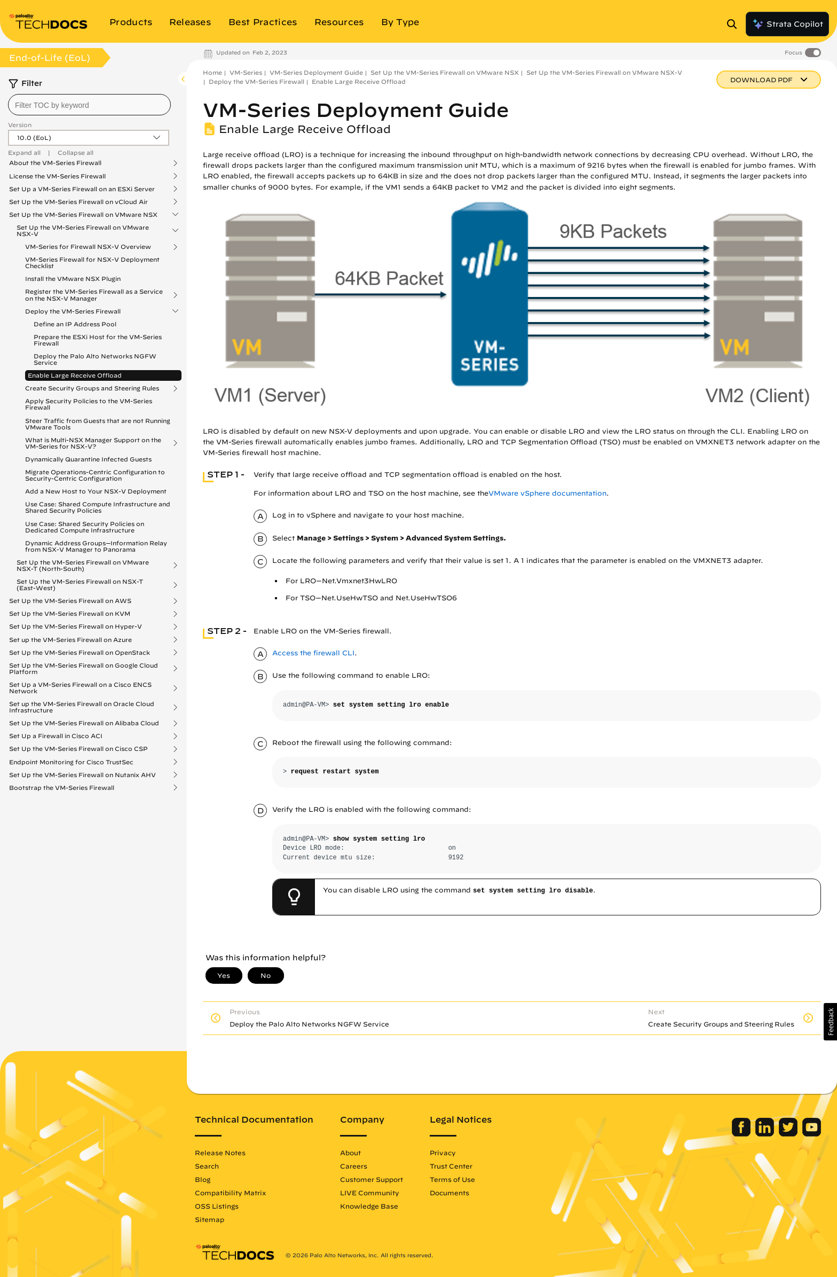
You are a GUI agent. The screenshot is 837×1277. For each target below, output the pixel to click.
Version (19, 124)
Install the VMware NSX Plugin (73, 278)
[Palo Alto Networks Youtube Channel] (811, 1134)
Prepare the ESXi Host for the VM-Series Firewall (98, 340)
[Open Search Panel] (735, 24)
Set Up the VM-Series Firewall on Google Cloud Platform (83, 668)
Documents (449, 1192)
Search (207, 1166)
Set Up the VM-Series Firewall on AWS (70, 601)
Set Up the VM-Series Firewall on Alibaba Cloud (84, 723)
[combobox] (89, 104)
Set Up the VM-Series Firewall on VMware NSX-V (83, 230)
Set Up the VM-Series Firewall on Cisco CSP (78, 749)
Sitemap (209, 1219)
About (350, 1152)
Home (212, 72)
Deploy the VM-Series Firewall (73, 311)
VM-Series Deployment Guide (316, 72)
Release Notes (220, 1152)
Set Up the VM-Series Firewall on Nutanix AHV (82, 775)
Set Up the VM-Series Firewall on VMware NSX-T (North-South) (83, 565)
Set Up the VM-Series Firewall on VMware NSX (83, 214)
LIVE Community (369, 1192)
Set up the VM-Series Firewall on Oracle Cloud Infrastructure (81, 707)
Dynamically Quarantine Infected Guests (88, 459)
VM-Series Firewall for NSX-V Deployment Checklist (92, 262)
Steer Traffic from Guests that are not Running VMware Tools (97, 423)
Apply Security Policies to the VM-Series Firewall (88, 404)
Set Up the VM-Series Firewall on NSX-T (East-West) (80, 584)
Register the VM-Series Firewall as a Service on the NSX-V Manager (94, 294)
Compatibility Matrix (230, 1192)
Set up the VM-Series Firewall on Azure (70, 640)
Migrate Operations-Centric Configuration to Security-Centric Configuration (95, 475)
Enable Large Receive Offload (75, 375)
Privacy (443, 1152)
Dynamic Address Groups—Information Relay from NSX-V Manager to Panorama (96, 546)
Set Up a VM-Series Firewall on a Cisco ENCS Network (80, 687)
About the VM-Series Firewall (55, 163)
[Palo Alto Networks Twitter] (789, 1134)
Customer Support (371, 1179)
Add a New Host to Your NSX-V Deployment (96, 491)
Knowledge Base (369, 1206)
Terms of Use (452, 1179)
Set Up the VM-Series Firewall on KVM (69, 613)
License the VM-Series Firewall (57, 176)
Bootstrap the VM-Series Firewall (61, 788)
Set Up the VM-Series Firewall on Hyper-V (75, 626)
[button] (830, 1021)
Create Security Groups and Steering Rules (92, 388)
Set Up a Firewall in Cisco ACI (55, 736)
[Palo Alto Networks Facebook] (742, 1134)
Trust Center (451, 1166)
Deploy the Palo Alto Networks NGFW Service (95, 359)
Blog (202, 1179)
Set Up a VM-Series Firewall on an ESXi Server (82, 189)
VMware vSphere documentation (547, 493)
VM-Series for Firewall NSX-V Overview (88, 247)
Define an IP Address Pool (75, 323)
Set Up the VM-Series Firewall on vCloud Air (78, 202)
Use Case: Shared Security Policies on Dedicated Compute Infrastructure (84, 527)
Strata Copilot (787, 24)
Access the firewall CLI (313, 653)
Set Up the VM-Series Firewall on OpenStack (79, 652)
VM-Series (246, 72)
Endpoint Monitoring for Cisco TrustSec (71, 762)
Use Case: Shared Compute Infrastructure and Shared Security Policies (97, 507)
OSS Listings (217, 1206)
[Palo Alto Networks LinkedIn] (765, 1134)
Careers (353, 1166)
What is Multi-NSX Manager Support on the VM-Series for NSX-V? (93, 443)
